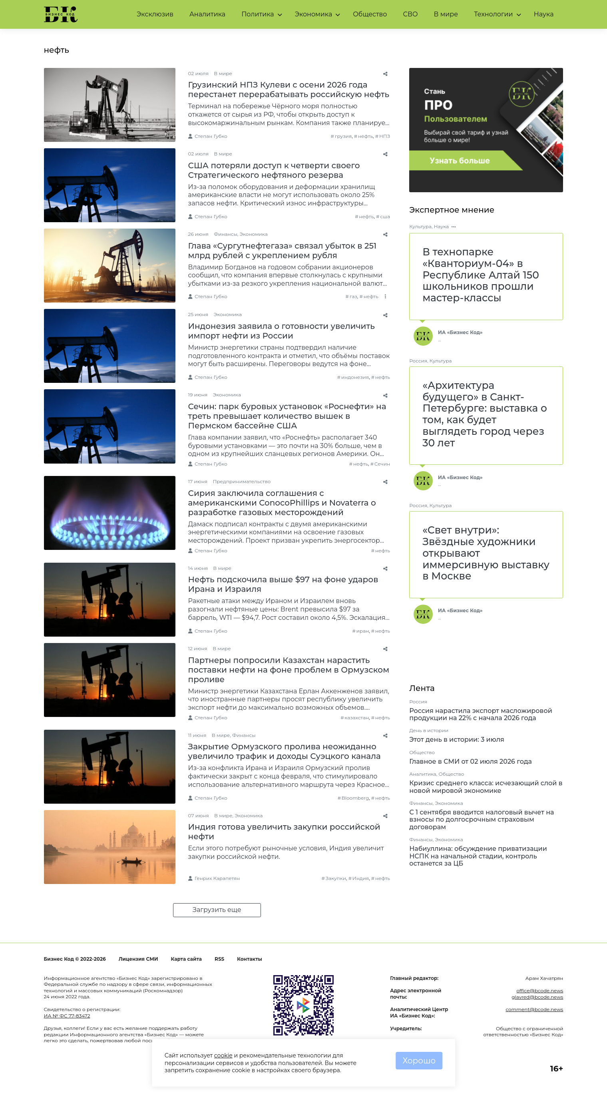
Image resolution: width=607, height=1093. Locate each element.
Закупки (336, 878)
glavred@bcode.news (537, 997)
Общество (370, 14)
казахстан (356, 718)
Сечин (382, 464)
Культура (420, 226)
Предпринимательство (242, 481)
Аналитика (207, 14)
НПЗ (384, 136)
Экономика (313, 14)
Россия (418, 361)
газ (353, 296)
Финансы (225, 234)
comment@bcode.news (534, 1009)
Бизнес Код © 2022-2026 (75, 959)
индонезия (355, 377)
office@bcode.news (539, 990)
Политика (257, 14)
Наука (544, 14)
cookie (223, 1055)
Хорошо (419, 1060)
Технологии (493, 14)
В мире (446, 14)
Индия (360, 878)
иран (362, 631)
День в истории (428, 730)
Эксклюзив (155, 14)
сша (385, 216)
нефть (365, 136)
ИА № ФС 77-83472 (67, 1016)
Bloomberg (355, 798)
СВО (410, 14)
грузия (343, 136)
